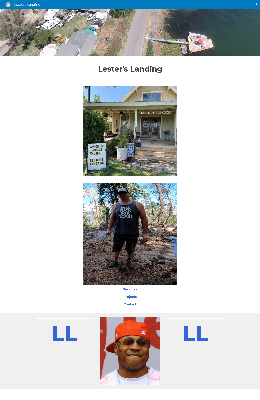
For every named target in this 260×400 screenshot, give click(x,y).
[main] (130, 69)
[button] (256, 5)
